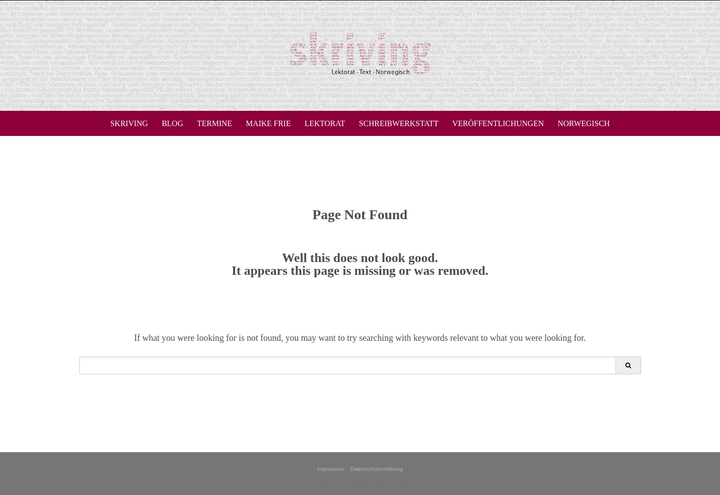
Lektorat (325, 123)
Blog (172, 123)
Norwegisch (584, 123)
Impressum (330, 469)
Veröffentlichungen (498, 123)
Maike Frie (268, 123)
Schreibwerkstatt (398, 123)
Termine (214, 123)
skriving (129, 123)
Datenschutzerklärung (376, 469)
